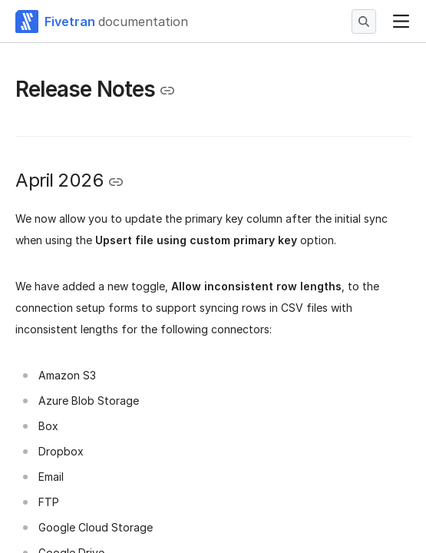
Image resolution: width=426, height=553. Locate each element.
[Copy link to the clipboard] (167, 90)
